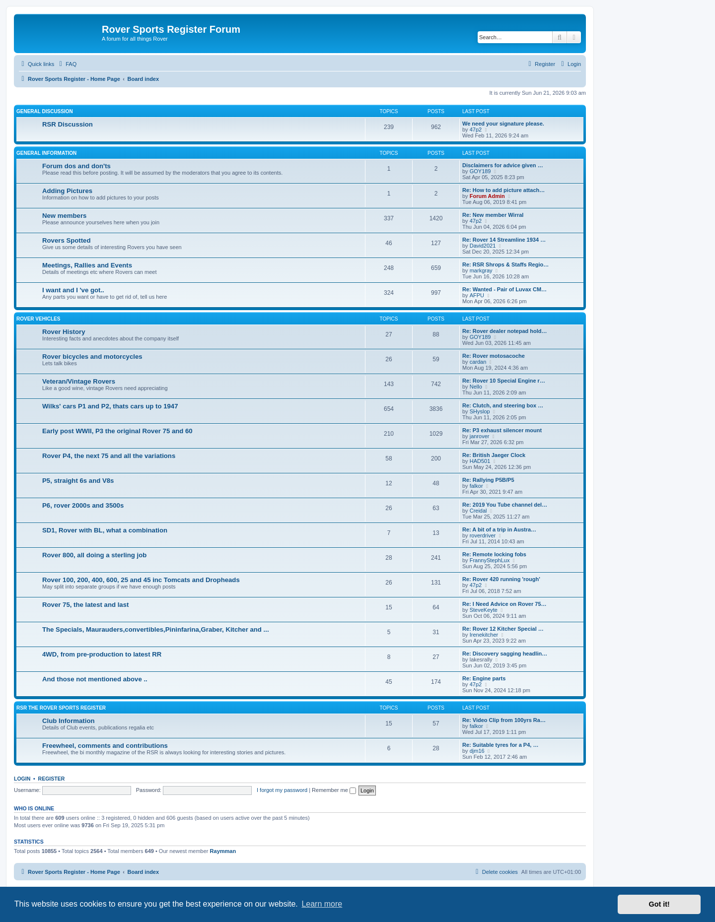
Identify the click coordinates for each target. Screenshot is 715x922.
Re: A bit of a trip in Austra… (499, 529)
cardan (478, 362)
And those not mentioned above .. (94, 679)
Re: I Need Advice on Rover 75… (504, 604)
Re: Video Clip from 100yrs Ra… (504, 720)
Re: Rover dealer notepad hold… (504, 331)
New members (64, 215)
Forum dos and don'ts (76, 166)
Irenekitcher (484, 635)
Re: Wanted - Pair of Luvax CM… (504, 289)
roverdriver (483, 535)
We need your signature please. (503, 124)
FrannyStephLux (490, 560)
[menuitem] (66, 64)
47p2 (476, 129)
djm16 (477, 751)
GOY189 (480, 171)
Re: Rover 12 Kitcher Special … (503, 629)
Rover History (63, 331)
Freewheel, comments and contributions (105, 745)
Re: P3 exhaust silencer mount (502, 430)
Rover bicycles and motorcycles (92, 356)
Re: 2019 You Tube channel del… (504, 505)
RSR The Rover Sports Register (61, 708)
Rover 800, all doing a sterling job (94, 555)
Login (22, 779)
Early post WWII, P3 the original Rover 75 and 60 (117, 431)
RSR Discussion (67, 124)
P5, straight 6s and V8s (78, 480)
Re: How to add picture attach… (503, 190)
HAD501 (480, 461)
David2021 (483, 246)
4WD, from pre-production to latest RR (101, 654)
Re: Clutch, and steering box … (502, 405)
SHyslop (480, 411)
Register (51, 779)
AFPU (477, 295)
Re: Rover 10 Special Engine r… (503, 381)
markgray (481, 270)
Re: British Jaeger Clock (493, 455)
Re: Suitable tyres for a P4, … (500, 745)
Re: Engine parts (483, 678)
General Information (46, 153)
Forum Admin (487, 196)
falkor (476, 486)
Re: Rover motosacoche (493, 356)
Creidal (478, 511)
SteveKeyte (484, 610)
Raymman (223, 851)
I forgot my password (282, 790)
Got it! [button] (659, 904)
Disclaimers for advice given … (502, 165)
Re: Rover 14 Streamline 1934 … (504, 240)
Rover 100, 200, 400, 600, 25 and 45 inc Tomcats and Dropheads (141, 580)
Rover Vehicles (38, 319)
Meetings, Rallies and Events (87, 265)
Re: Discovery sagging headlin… (504, 654)
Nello (476, 387)
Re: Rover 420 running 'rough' (501, 579)
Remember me (334, 790)
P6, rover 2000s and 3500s (83, 505)
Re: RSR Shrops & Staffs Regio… (505, 264)
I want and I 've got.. (73, 290)
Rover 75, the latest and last (85, 604)
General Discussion (44, 111)
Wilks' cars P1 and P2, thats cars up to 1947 (110, 406)
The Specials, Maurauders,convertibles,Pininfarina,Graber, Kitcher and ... (155, 629)
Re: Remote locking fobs (494, 554)
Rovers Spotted (66, 240)
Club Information (68, 720)
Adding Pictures (67, 191)
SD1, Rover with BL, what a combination (104, 530)
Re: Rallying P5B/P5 (488, 480)
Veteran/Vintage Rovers (78, 381)
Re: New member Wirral (492, 215)
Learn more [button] (321, 904)
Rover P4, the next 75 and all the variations (108, 456)
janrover (480, 436)
